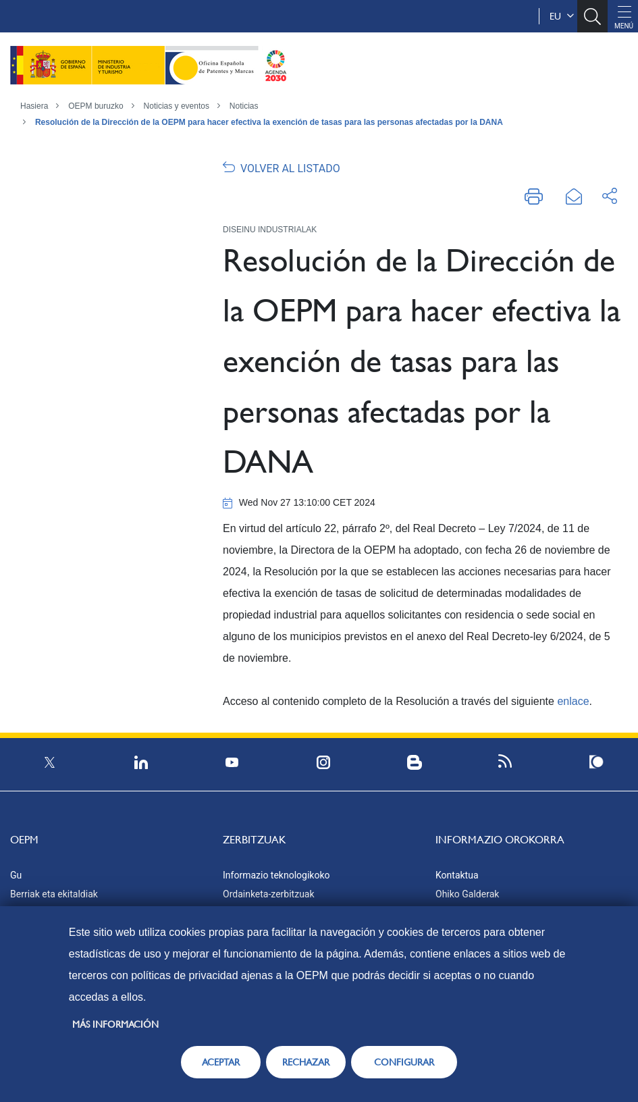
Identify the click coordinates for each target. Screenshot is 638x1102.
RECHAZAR (305, 1062)
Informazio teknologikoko (276, 875)
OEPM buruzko (95, 106)
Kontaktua (457, 875)
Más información (115, 1024)
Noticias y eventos (176, 106)
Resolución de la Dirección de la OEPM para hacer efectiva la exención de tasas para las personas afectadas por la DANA (269, 122)
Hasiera (34, 106)
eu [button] (562, 16)
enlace (573, 701)
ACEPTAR (221, 1062)
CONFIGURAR (404, 1062)
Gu (16, 875)
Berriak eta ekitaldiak (54, 894)
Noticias (244, 106)
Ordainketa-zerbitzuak (269, 894)
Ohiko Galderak (467, 894)
